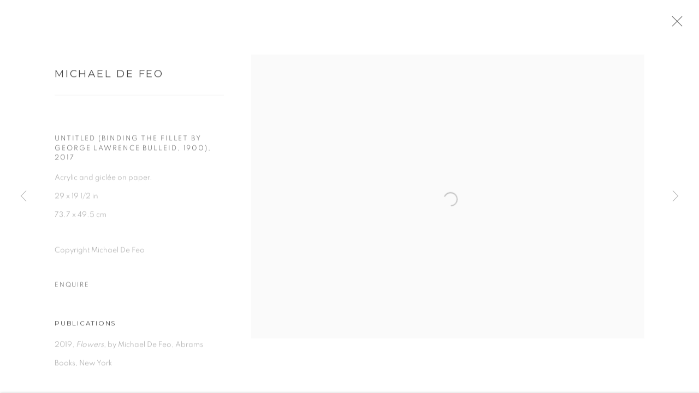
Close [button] (682, 24)
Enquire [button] (72, 288)
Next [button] (675, 196)
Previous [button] (23, 196)
